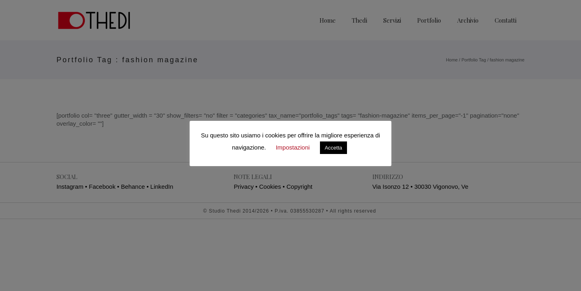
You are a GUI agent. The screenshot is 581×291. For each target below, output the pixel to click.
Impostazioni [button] (292, 147)
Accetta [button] (333, 148)
